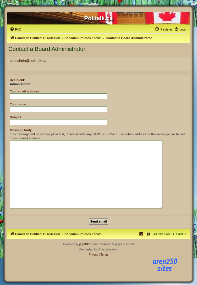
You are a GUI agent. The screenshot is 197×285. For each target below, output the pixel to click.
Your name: (18, 104)
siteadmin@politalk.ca (28, 60)
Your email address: (25, 91)
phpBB (83, 244)
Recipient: (17, 80)
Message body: (21, 130)
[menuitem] (15, 29)
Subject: (16, 117)
